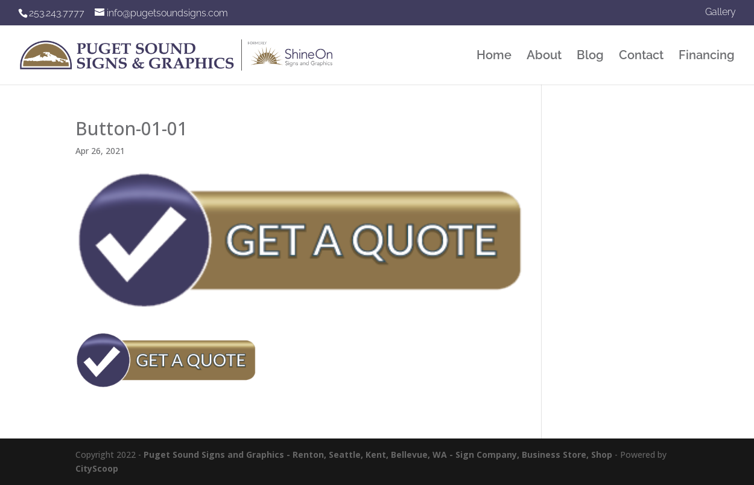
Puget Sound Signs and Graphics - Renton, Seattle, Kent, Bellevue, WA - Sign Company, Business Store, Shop (378, 454)
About (544, 56)
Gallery (720, 12)
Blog (590, 56)
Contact (641, 56)
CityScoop (96, 468)
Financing (707, 56)
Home (494, 56)
